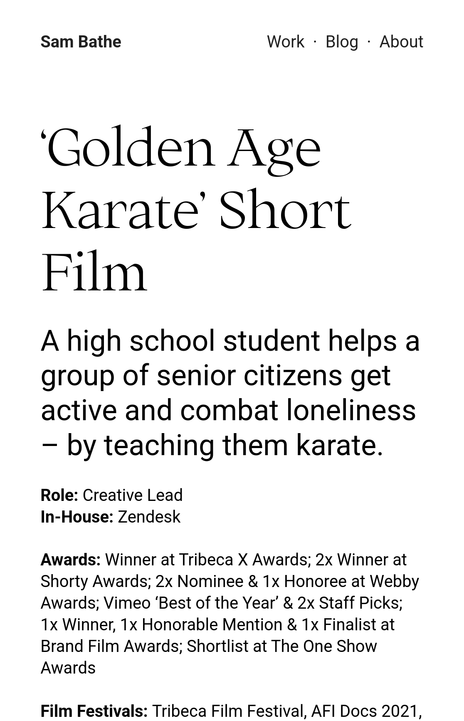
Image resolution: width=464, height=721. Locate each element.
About (402, 42)
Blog (342, 42)
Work (285, 42)
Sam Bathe (80, 42)
